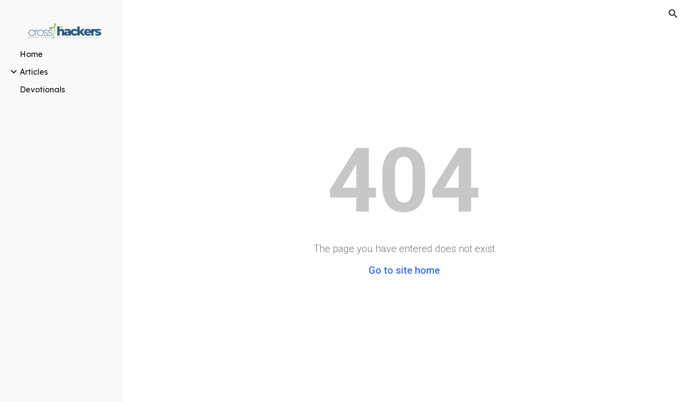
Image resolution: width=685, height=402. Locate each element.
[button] (673, 14)
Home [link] (31, 54)
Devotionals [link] (42, 89)
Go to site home (404, 270)
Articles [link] (34, 72)
